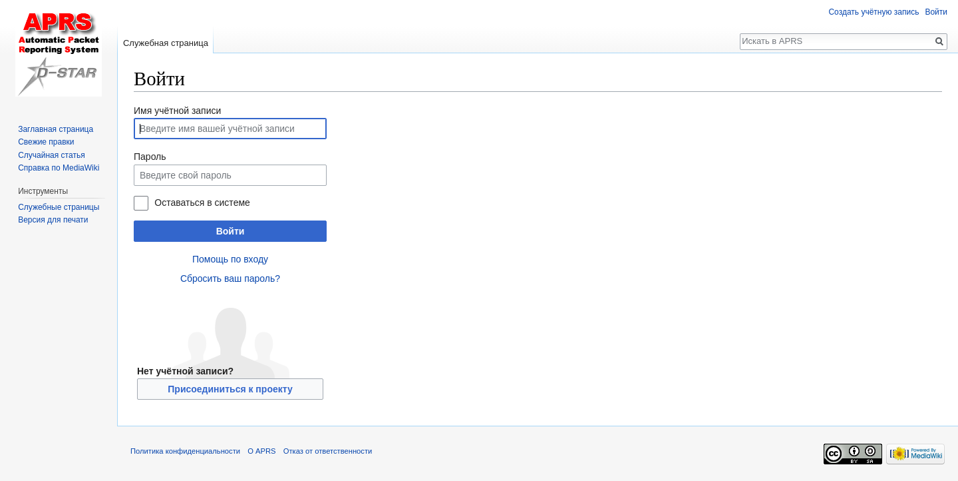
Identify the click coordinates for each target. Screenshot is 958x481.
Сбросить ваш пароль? (230, 278)
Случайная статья (51, 155)
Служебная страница (165, 43)
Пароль (150, 156)
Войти (230, 231)
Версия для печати (53, 220)
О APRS (261, 451)
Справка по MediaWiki (58, 168)
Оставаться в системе (201, 202)
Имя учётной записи (177, 110)
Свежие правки (46, 142)
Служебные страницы (58, 207)
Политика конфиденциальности (185, 451)
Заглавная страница (55, 129)
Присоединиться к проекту (230, 389)
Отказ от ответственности (328, 451)
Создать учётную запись (873, 12)
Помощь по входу (230, 259)
